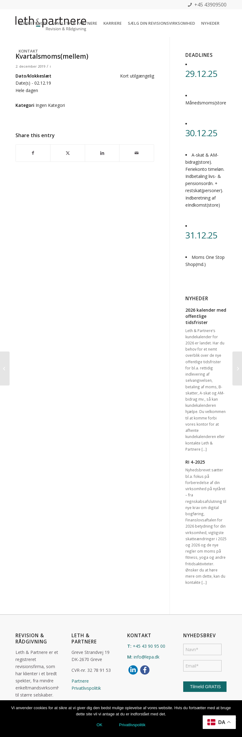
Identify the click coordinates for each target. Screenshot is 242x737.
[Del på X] (67, 153)
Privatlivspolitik (86, 688)
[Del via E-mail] (136, 153)
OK (99, 724)
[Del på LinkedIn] (102, 153)
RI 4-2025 (195, 462)
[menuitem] (33, 23)
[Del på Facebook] (33, 153)
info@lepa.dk (146, 657)
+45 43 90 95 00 (149, 646)
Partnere (80, 681)
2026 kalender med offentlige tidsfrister (205, 316)
